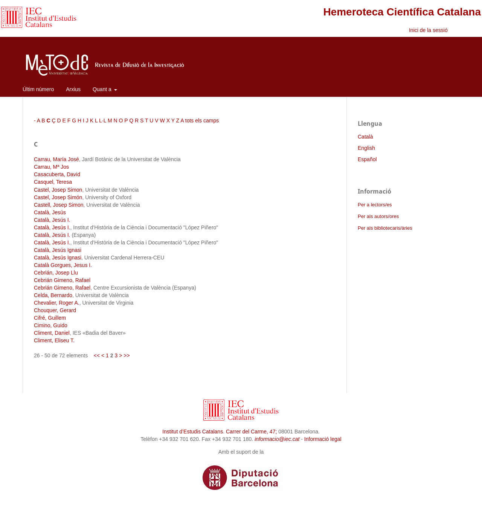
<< (97, 355)
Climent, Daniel (52, 333)
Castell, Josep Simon (59, 205)
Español (367, 159)
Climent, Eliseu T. (54, 340)
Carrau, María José (56, 159)
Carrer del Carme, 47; (251, 432)
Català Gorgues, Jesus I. (63, 265)
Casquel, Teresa (53, 182)
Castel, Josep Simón (58, 197)
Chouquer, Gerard (55, 310)
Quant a (103, 89)
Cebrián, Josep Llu (56, 273)
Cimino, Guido (50, 325)
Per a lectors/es (375, 204)
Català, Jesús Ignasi (57, 250)
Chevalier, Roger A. (56, 303)
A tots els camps (199, 120)
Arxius (73, 89)
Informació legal (323, 439)
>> (127, 355)
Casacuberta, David (57, 174)
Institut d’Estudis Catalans (192, 432)
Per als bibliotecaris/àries (385, 228)
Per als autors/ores (378, 216)
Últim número (38, 89)
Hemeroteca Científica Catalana (402, 12)
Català (365, 137)
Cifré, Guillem (50, 318)
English (366, 148)
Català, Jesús (50, 212)
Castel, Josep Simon (58, 190)
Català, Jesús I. (52, 220)
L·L (102, 120)
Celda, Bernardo (53, 295)
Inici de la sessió (428, 30)
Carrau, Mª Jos (51, 167)
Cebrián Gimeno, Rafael (62, 280)
